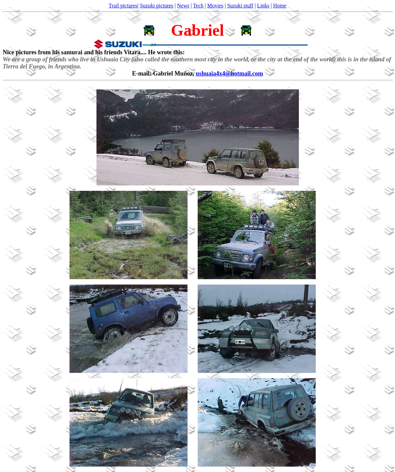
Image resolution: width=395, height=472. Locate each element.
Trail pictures (123, 5)
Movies (215, 5)
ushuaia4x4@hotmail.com (229, 73)
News (183, 5)
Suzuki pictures (156, 5)
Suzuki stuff (240, 5)
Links (263, 5)
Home (279, 5)
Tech (198, 5)
